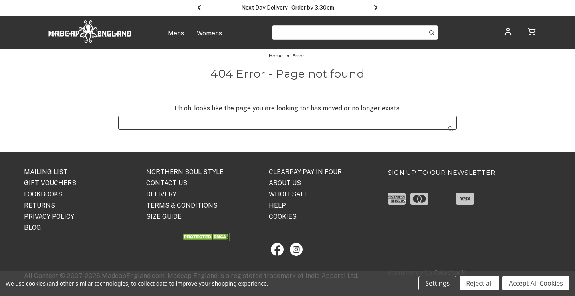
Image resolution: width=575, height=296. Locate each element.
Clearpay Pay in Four (305, 172)
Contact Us (166, 183)
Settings (437, 283)
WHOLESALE (288, 194)
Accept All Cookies (536, 283)
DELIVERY (161, 194)
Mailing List (46, 172)
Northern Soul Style (185, 172)
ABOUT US (285, 183)
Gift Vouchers (50, 183)
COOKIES (283, 216)
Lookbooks (43, 194)
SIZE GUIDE (164, 216)
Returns (39, 205)
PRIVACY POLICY (49, 216)
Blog (32, 227)
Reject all (479, 283)
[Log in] (508, 34)
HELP (277, 205)
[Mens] (175, 37)
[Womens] (209, 37)
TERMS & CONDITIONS (182, 205)
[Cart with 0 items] (532, 33)
